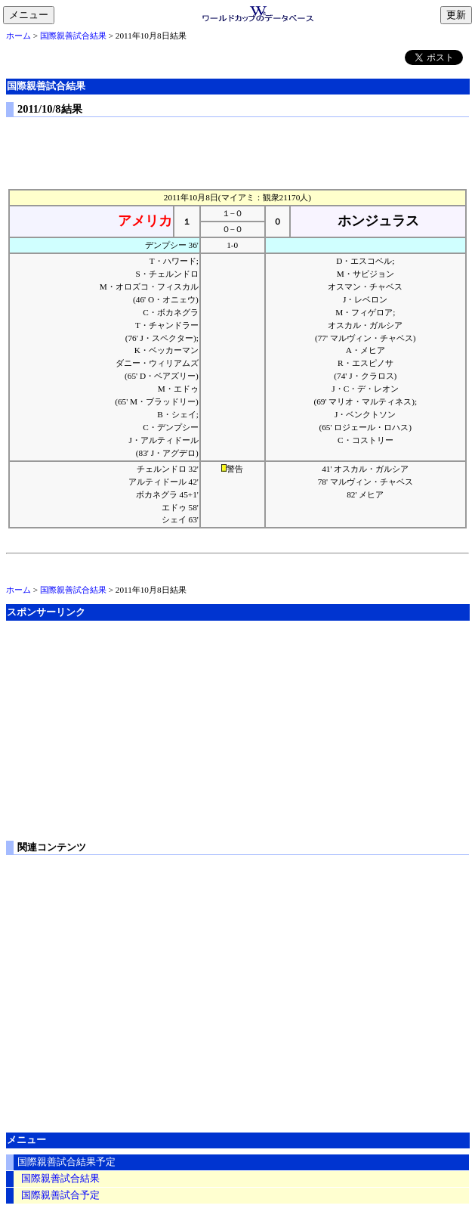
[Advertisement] (238, 150)
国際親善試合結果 (73, 35)
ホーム (18, 35)
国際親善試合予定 (60, 1195)
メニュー (31, 16)
